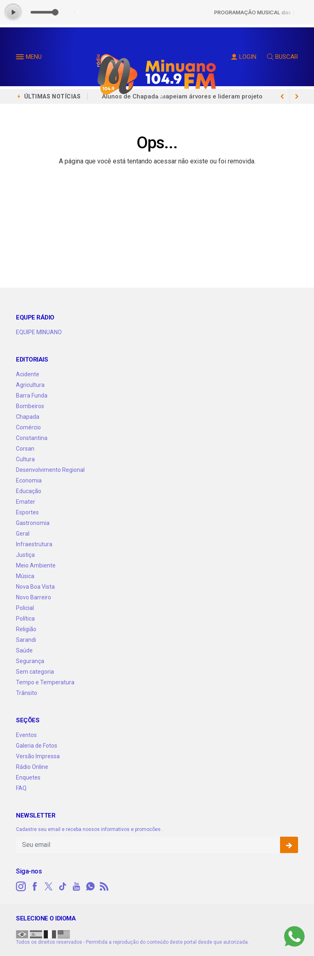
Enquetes (28, 777)
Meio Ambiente (36, 565)
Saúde (24, 650)
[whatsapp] (90, 886)
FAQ (21, 788)
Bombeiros (30, 406)
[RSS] (104, 886)
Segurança (30, 661)
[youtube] (76, 886)
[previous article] (296, 96)
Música (25, 576)
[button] (21, 58)
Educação (28, 491)
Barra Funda (31, 395)
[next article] (282, 96)
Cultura (25, 459)
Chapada (27, 416)
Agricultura (30, 385)
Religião (26, 629)
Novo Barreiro (33, 597)
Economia (29, 480)
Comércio (28, 427)
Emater (25, 501)
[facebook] (35, 886)
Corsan (25, 448)
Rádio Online (32, 767)
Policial (25, 608)
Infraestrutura (34, 544)
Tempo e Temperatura (45, 682)
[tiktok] (62, 886)
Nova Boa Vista (35, 586)
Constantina (31, 438)
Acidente (27, 374)
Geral (22, 533)
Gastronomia (32, 523)
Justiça (25, 555)
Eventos (26, 735)
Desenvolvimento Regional (50, 470)
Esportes (27, 512)
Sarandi (26, 640)
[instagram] (21, 886)
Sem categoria (35, 671)
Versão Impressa (38, 756)
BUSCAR (282, 56)
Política (25, 618)
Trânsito (26, 693)
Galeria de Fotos (36, 745)
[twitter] (49, 886)
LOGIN (243, 56)
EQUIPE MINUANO (39, 332)
